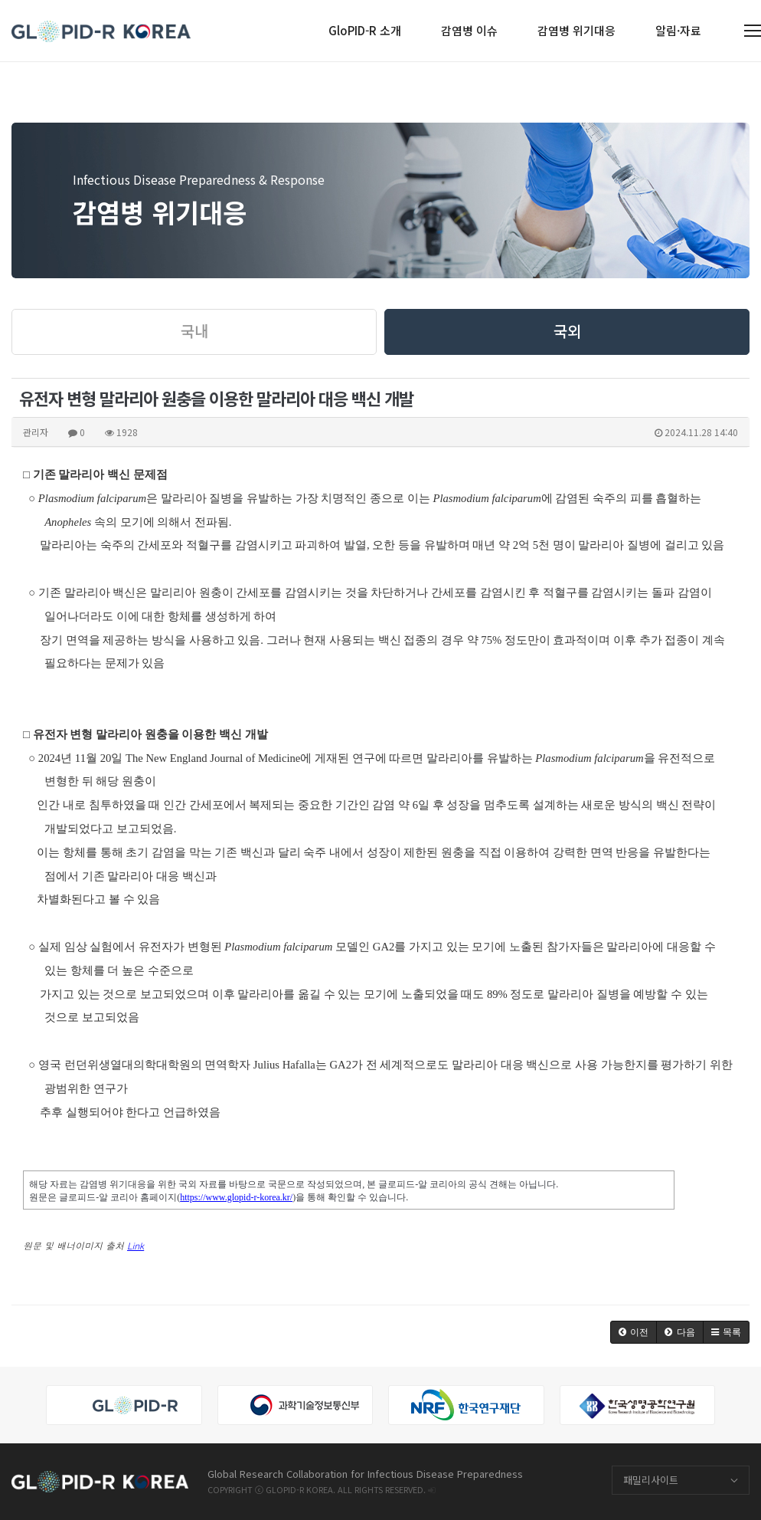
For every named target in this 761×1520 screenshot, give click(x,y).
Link (135, 1245)
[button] (633, 1332)
